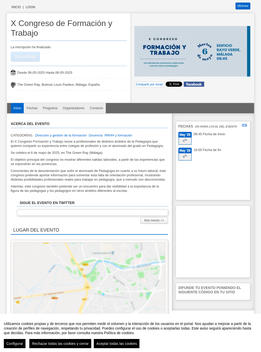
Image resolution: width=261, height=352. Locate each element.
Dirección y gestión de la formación (61, 135)
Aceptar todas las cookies (116, 344)
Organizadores (73, 108)
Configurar (14, 344)
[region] (130, 333)
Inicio (16, 7)
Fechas (32, 108)
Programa (50, 108)
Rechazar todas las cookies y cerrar (60, 344)
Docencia (95, 135)
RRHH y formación (118, 135)
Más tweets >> (154, 220)
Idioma (243, 6)
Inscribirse (25, 56)
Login (30, 7)
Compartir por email (149, 84)
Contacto (96, 108)
